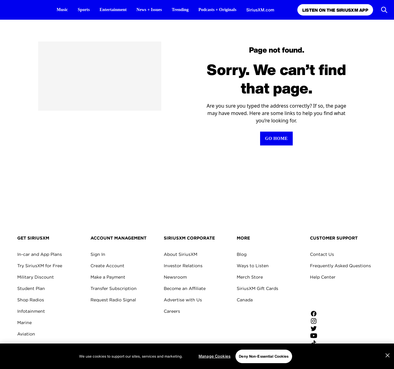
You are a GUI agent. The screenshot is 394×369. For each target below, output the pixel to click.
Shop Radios (30, 299)
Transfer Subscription (113, 288)
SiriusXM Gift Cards (257, 288)
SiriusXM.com (260, 9)
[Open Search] (384, 10)
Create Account (107, 265)
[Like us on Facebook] (331, 313)
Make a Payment (107, 277)
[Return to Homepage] (276, 138)
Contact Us (322, 254)
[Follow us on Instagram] (331, 321)
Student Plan (31, 288)
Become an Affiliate (185, 288)
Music (62, 9)
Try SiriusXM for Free (39, 265)
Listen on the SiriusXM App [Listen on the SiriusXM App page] (334, 10)
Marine (24, 322)
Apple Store (331, 296)
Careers (172, 311)
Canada (245, 299)
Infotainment (31, 311)
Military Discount (35, 277)
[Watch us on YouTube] (331, 335)
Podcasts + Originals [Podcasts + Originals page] (217, 9)
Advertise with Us (183, 299)
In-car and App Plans (39, 254)
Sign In (97, 254)
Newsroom (175, 277)
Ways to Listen (253, 265)
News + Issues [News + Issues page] (149, 9)
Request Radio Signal (113, 299)
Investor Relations (183, 265)
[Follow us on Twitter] (331, 328)
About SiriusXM (180, 254)
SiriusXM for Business (40, 356)
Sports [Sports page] (84, 9)
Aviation (26, 333)
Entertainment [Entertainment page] (113, 9)
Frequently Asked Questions (340, 265)
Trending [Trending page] (180, 9)
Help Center (323, 277)
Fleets (23, 345)
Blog (242, 254)
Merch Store (250, 277)
